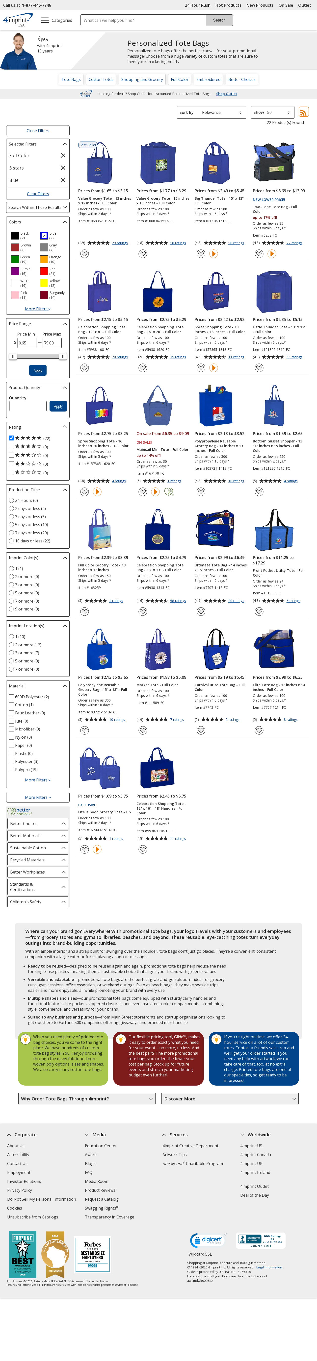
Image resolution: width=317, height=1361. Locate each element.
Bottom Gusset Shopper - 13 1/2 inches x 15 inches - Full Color (277, 446)
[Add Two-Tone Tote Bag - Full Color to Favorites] (259, 254)
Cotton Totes (101, 79)
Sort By (187, 112)
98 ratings (236, 243)
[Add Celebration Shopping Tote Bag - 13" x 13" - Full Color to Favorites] (143, 611)
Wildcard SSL (200, 1256)
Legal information (269, 1267)
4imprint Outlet (254, 1186)
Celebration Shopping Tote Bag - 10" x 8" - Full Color (101, 329)
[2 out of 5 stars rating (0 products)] (36, 464)
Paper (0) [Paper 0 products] (23, 745)
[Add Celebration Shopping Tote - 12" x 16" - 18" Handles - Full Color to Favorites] (143, 849)
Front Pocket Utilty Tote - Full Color (279, 573)
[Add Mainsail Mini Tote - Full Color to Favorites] (143, 492)
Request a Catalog (102, 1199)
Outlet (306, 5)
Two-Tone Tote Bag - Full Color (275, 209)
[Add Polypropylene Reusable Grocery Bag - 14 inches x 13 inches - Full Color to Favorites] (201, 492)
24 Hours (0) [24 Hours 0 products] (26, 500)
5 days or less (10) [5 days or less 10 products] (31, 524)
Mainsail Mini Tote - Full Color (162, 449)
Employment (18, 1172)
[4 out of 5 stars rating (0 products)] (36, 446)
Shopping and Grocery (142, 79)
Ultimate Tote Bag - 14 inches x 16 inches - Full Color (221, 567)
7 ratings (177, 720)
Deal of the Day (254, 1195)
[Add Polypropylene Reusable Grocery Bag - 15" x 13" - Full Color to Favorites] (84, 730)
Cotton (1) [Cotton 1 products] (24, 704)
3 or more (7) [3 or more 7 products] (27, 652)
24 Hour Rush (198, 5)
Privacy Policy (20, 1191)
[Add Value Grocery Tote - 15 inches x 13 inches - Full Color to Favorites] (143, 254)
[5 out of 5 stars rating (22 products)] (36, 438)
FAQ (88, 1172)
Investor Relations (24, 1182)
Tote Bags (71, 79)
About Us (16, 1145)
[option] (23, 236)
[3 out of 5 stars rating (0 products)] (36, 455)
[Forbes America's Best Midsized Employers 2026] (92, 1255)
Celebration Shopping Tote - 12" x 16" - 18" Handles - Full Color (161, 808)
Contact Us (17, 1163)
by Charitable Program (192, 1163)
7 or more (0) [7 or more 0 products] (27, 601)
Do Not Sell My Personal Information (42, 1199)
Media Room (96, 1181)
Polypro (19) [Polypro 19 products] (26, 769)
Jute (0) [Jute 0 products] (21, 721)
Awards (92, 1154)
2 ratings (233, 720)
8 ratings (291, 720)
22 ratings (295, 243)
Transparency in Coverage (110, 1217)
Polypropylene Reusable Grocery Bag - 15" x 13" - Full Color (102, 689)
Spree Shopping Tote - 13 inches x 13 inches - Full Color (220, 329)
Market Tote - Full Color (157, 684)
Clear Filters (38, 193)
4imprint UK (251, 1163)
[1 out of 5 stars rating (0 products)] (36, 472)
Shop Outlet (226, 94)
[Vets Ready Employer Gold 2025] (55, 1255)
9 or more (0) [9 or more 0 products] (27, 609)
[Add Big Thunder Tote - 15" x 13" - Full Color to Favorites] (201, 254)
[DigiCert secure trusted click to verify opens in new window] (208, 1242)
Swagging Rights (101, 1208)
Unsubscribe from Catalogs (33, 1217)
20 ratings (236, 601)
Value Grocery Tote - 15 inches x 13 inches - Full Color (162, 200)
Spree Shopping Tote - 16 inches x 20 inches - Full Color (103, 443)
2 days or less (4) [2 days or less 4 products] (30, 508)
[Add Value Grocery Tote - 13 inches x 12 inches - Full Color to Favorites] (84, 254)
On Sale (286, 5)
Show (259, 112)
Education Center (101, 1145)
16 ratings (178, 243)
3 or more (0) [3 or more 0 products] (27, 584)
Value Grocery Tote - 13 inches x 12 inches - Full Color (104, 200)
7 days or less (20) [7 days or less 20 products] (31, 532)
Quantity (17, 398)
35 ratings (178, 357)
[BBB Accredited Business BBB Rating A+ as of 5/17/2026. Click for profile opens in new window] (261, 1241)
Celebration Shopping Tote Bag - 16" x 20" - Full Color (160, 329)
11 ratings (236, 357)
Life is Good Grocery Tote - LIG (104, 812)
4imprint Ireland (255, 1172)
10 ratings (236, 481)
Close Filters (38, 130)
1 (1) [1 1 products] (19, 568)
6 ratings (294, 601)
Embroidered (208, 79)
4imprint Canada (255, 1154)
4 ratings (119, 481)
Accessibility (18, 1154)
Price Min (26, 334)
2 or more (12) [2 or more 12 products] (28, 644)
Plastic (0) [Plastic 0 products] (24, 753)
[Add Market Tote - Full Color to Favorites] (143, 730)
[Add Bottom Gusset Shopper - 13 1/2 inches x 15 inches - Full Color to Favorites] (259, 492)
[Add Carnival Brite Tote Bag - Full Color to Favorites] (201, 730)
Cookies (15, 1208)
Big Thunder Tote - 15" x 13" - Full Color (220, 200)
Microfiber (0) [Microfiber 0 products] (27, 729)
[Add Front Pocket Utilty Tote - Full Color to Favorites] (259, 611)
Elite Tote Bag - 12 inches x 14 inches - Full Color (279, 687)
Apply (38, 370)
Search (219, 20)
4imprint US (251, 1145)
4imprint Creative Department (190, 1145)
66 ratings (295, 357)
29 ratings (120, 243)
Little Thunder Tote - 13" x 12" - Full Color (279, 329)
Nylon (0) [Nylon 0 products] (23, 737)
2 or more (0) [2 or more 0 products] (27, 576)
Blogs (90, 1163)
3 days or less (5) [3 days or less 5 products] (30, 516)
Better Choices (242, 79)
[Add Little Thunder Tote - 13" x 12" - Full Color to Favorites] (259, 368)
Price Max (52, 334)
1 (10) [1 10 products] (20, 636)
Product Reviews (100, 1190)
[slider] (13, 356)
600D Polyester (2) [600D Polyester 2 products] (32, 696)
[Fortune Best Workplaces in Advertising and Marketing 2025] (22, 1255)
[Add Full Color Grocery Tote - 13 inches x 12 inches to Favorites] (84, 611)
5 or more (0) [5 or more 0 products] (27, 592)
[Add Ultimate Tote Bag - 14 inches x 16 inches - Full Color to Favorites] (201, 611)
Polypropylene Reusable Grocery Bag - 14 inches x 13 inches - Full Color (219, 446)
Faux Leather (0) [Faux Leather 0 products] (30, 712)
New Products (260, 5)
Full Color (179, 79)
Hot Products (228, 5)
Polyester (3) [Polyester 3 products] (26, 761)
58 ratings (178, 601)
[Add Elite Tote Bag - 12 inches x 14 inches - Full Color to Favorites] (259, 730)
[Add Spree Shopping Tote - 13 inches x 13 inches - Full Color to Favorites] (201, 368)
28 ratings (120, 357)
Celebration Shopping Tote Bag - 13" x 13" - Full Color (160, 567)
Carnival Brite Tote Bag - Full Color (220, 687)
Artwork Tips (174, 1154)
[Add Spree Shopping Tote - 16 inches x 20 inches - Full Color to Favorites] (84, 492)
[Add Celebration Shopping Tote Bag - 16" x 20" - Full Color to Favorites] (143, 368)
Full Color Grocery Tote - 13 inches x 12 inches (102, 567)
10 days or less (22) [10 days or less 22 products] (32, 540)
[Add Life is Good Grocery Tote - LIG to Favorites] (84, 849)
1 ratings (175, 481)
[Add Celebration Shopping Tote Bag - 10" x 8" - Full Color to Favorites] (84, 368)
